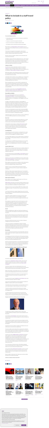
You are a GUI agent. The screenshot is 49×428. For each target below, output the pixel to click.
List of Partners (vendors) (5, 423)
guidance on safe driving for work (21, 278)
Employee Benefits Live (13, 7)
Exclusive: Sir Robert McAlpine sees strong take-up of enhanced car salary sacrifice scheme (10, 377)
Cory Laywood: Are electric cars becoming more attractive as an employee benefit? (38, 377)
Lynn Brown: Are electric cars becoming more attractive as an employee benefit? (29, 377)
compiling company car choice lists (18, 334)
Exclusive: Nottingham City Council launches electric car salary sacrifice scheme (19, 377)
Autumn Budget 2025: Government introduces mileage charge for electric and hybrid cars (29, 392)
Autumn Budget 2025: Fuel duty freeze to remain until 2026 (38, 392)
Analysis (27, 375)
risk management (13, 315)
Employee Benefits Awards (19, 7)
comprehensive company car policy (15, 260)
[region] (14, 418)
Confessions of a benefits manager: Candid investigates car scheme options (19, 392)
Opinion (17, 390)
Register (39, 1)
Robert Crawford (8, 20)
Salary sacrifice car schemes (15, 70)
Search (43, 3)
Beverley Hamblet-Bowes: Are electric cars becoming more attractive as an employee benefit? (9, 393)
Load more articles (24, 399)
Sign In (42, 1)
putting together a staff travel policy (17, 46)
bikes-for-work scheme (21, 153)
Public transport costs (8, 182)
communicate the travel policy (16, 348)
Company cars (7, 13)
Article (7, 375)
